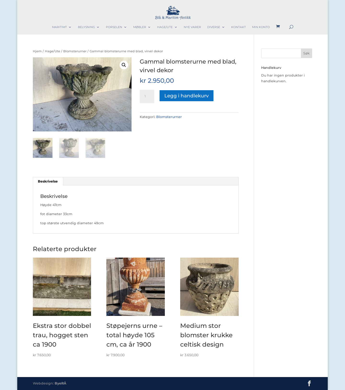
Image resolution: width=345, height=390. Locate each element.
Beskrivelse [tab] (48, 181)
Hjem (37, 51)
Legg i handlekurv (186, 96)
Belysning (86, 27)
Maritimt (59, 27)
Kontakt (238, 27)
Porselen (114, 27)
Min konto (261, 27)
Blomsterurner (74, 51)
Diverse (213, 27)
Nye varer (192, 27)
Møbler (139, 27)
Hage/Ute (165, 27)
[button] (124, 65)
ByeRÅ (60, 383)
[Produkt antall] (147, 96)
